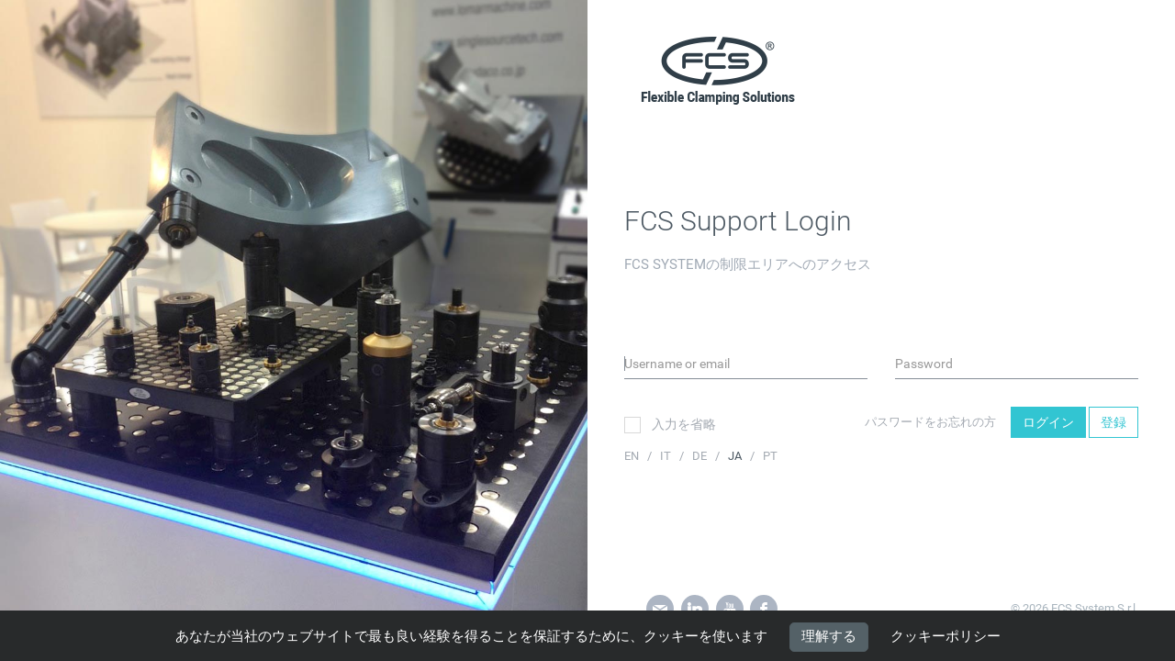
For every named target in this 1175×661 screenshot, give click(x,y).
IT (667, 456)
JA (736, 456)
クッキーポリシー (945, 637)
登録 (1113, 422)
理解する (828, 636)
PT (770, 456)
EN (633, 456)
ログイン (1048, 422)
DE (701, 456)
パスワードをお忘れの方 (930, 422)
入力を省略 (670, 425)
